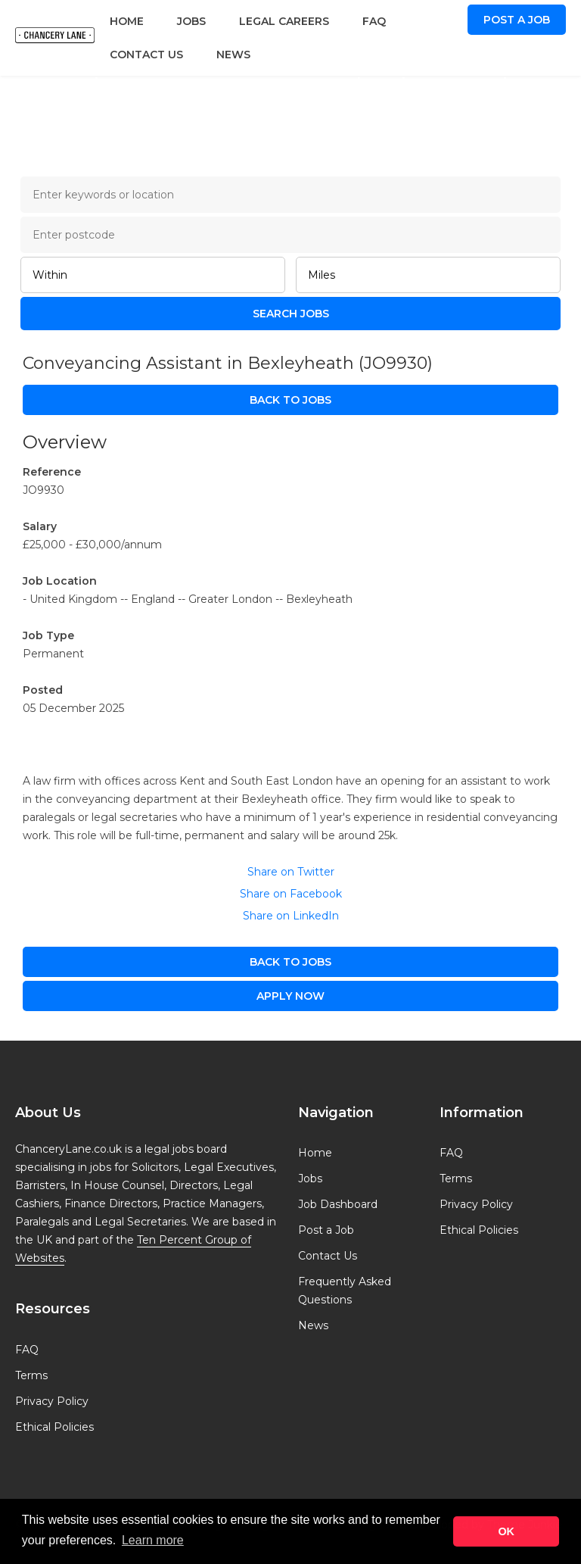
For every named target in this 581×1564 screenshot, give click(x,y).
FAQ (374, 21)
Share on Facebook (291, 894)
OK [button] (506, 1531)
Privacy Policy (52, 1401)
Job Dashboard (337, 1204)
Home (127, 21)
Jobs (191, 21)
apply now (290, 996)
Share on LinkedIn (291, 915)
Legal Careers (284, 21)
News (233, 54)
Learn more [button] (153, 1540)
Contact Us (146, 54)
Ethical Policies (54, 1427)
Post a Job (516, 20)
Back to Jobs (290, 400)
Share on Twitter (290, 872)
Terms (31, 1375)
